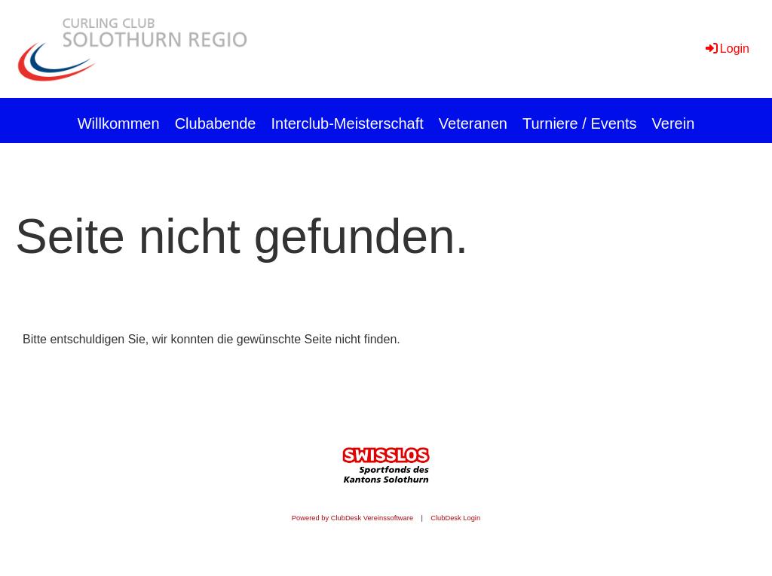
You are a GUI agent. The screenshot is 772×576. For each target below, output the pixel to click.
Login (726, 48)
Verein (673, 123)
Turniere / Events (579, 123)
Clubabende (215, 123)
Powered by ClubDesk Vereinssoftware (352, 518)
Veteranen (473, 123)
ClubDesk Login (455, 518)
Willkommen (119, 123)
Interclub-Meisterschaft (347, 123)
